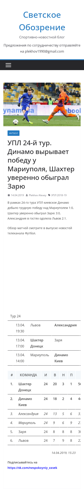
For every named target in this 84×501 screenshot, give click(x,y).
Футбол (13, 133)
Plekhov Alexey (37, 195)
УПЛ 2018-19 (59, 195)
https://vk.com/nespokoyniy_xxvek (32, 468)
